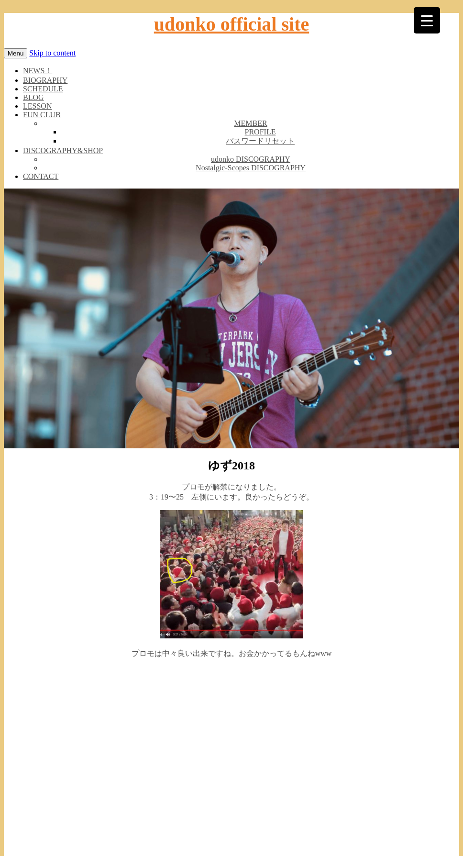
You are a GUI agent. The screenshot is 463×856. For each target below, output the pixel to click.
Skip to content (52, 53)
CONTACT (40, 176)
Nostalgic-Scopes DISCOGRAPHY (251, 168)
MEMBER (250, 123)
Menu (15, 53)
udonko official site (231, 24)
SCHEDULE (43, 89)
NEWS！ (37, 71)
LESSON (37, 106)
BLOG (33, 97)
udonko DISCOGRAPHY (250, 159)
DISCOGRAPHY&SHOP (63, 150)
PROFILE (260, 132)
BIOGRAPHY (45, 80)
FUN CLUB (42, 115)
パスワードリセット (260, 141)
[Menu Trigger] (427, 20)
